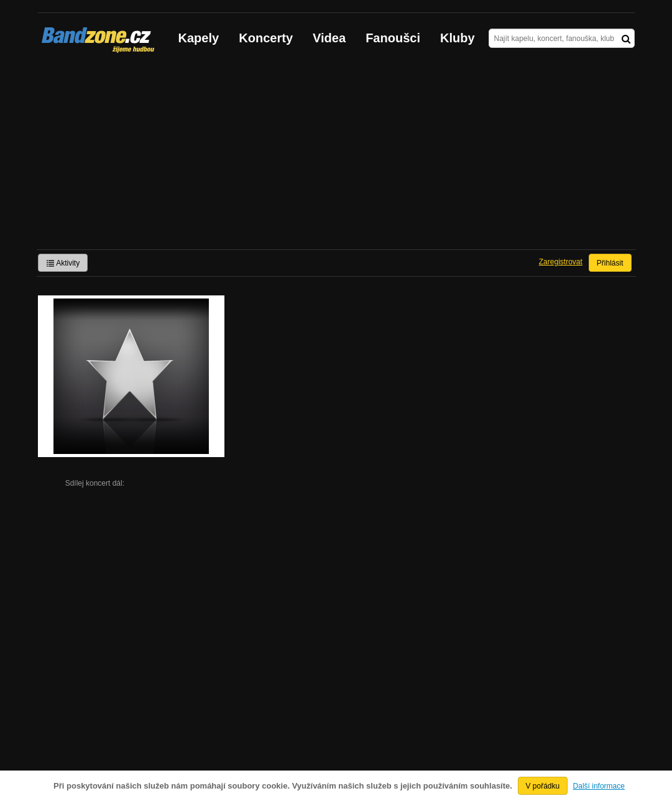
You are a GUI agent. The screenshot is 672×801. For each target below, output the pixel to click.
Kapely (198, 38)
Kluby (457, 38)
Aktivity (63, 263)
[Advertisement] (336, 156)
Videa (329, 38)
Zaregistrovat (560, 261)
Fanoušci (393, 38)
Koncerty (266, 38)
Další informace (599, 786)
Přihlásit (610, 263)
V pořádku (543, 786)
